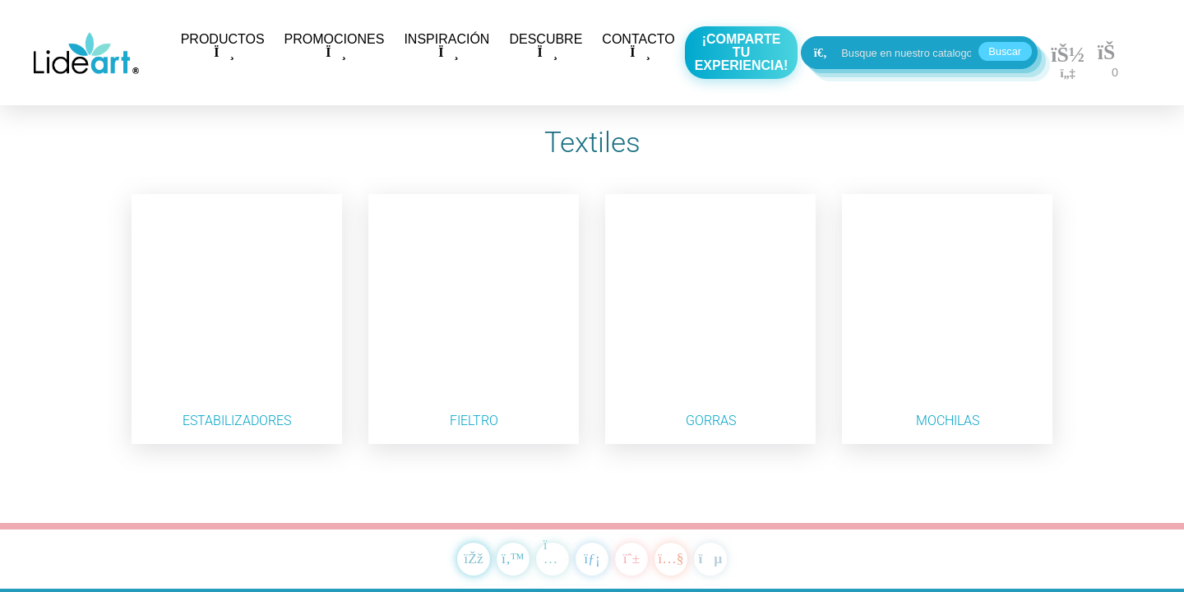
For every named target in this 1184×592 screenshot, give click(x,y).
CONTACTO (638, 45)
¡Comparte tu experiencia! (742, 52)
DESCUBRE (545, 45)
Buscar (1004, 51)
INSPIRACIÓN (446, 45)
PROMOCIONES (334, 45)
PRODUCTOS (223, 45)
